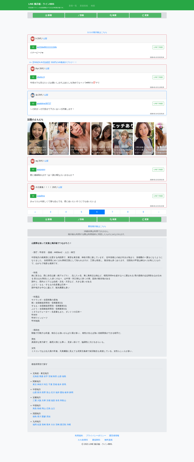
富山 (48, 392)
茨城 (55, 384)
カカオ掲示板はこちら (97, 32)
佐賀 (39, 424)
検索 (93, 6)
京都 (48, 400)
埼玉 (46, 384)
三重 (35, 400)
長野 (44, 392)
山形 (60, 376)
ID (33, 47)
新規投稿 (84, 6)
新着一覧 (73, 5)
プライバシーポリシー (96, 436)
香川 (39, 416)
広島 (48, 408)
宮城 (50, 376)
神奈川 (40, 384)
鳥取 (35, 408)
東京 (35, 384)
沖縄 (69, 424)
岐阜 (67, 392)
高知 (48, 416)
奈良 (58, 400)
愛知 (62, 392)
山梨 (45, 38)
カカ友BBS (83, 440)
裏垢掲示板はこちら (97, 226)
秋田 (55, 376)
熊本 (48, 424)
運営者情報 (114, 436)
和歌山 (63, 400)
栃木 (60, 384)
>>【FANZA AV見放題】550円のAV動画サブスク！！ (53, 62)
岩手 (46, 376)
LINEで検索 (158, 47)
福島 (64, 376)
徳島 (35, 416)
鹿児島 (63, 424)
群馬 (64, 384)
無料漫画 (108, 440)
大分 (53, 424)
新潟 (39, 392)
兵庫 (44, 400)
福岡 (35, 424)
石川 (53, 392)
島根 (39, 408)
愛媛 (44, 416)
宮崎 (58, 424)
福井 (58, 392)
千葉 (50, 384)
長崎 (44, 424)
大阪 (39, 400)
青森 (41, 376)
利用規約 (79, 436)
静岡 (71, 392)
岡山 (44, 408)
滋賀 (53, 400)
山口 (53, 408)
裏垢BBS (96, 440)
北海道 (36, 376)
